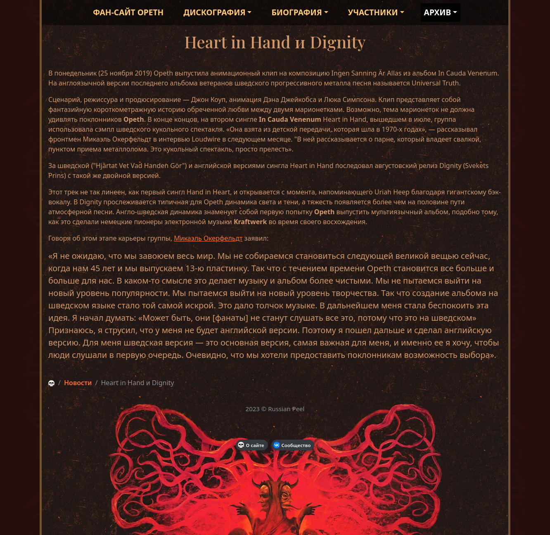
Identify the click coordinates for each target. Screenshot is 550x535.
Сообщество (292, 445)
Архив (437, 12)
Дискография (214, 12)
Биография (296, 12)
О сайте (251, 445)
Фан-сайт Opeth (128, 12)
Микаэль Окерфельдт (208, 238)
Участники (373, 12)
